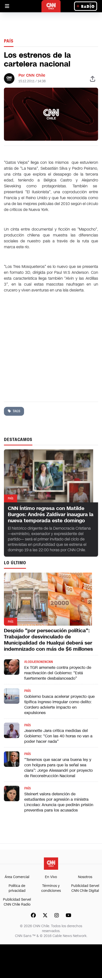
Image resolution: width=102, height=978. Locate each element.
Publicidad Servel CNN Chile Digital (85, 888)
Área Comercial (17, 877)
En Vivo (51, 877)
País (8, 41)
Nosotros (85, 877)
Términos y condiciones (51, 888)
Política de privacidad (17, 888)
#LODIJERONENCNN (38, 662)
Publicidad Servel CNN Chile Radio (17, 902)
